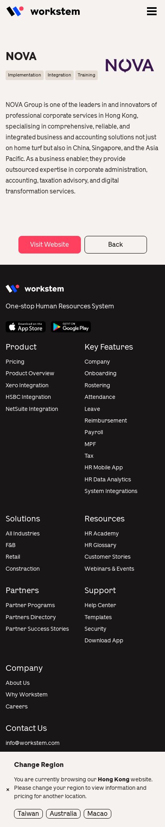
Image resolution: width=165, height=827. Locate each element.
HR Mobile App (104, 467)
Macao (97, 813)
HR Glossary (101, 545)
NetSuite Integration (32, 409)
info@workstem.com (33, 743)
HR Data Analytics (108, 479)
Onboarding (101, 373)
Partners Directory (31, 617)
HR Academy (102, 533)
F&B (11, 545)
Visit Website (49, 244)
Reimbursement (106, 421)
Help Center (100, 605)
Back (115, 244)
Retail (13, 557)
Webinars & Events (109, 569)
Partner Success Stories (37, 629)
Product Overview (30, 373)
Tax (89, 456)
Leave (92, 409)
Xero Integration (27, 385)
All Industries (23, 533)
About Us (18, 683)
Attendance (100, 397)
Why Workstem (27, 694)
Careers (17, 706)
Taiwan (28, 813)
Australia (63, 813)
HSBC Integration (28, 397)
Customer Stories (108, 557)
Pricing (15, 362)
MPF (90, 444)
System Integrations (111, 491)
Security (96, 629)
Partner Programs (30, 605)
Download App (104, 640)
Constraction (23, 569)
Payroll (94, 432)
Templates (98, 617)
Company (97, 362)
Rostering (97, 385)
